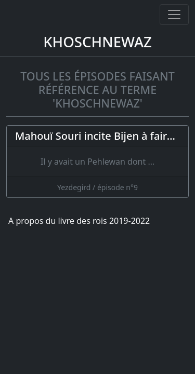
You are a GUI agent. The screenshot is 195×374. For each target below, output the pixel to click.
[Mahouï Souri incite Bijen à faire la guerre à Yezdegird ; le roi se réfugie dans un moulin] (97, 161)
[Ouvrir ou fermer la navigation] (174, 14)
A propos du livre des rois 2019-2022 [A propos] (79, 220)
